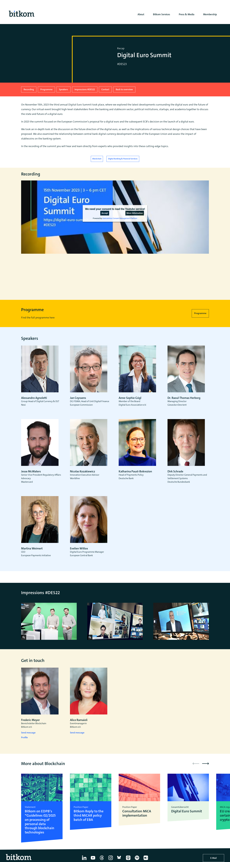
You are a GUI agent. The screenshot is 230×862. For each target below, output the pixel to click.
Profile (24, 737)
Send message (28, 732)
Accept (105, 213)
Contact (105, 89)
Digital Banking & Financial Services (123, 158)
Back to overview (124, 89)
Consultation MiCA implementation (136, 813)
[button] (205, 763)
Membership (210, 14)
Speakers (63, 89)
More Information (135, 213)
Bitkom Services (161, 14)
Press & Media (186, 14)
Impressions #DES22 (85, 89)
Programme (46, 89)
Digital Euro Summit (186, 811)
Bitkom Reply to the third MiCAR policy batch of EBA (88, 815)
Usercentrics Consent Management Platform (119, 218)
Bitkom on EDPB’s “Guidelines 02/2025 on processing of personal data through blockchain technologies (40, 821)
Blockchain (96, 158)
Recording (29, 89)
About (141, 14)
